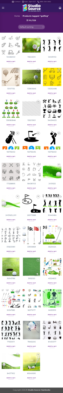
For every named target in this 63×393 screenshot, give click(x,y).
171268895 (11, 184)
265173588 (31, 215)
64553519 (52, 310)
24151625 (52, 184)
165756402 (11, 152)
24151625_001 (11, 215)
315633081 (11, 247)
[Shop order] (31, 27)
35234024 (52, 247)
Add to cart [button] (11, 61)
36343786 (11, 278)
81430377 (52, 342)
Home (17, 16)
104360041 (10, 57)
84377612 (11, 373)
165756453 (52, 152)
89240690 (31, 373)
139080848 (11, 120)
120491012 (52, 57)
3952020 (31, 278)
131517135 (11, 89)
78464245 (32, 342)
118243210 (31, 57)
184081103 (31, 184)
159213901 (31, 120)
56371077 (31, 310)
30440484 (52, 215)
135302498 (52, 89)
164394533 (52, 120)
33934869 (31, 247)
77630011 (11, 342)
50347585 (11, 310)
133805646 (31, 89)
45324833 (52, 278)
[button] (3, 8)
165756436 (31, 152)
